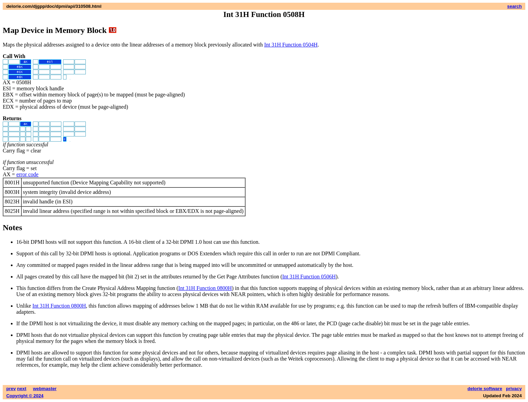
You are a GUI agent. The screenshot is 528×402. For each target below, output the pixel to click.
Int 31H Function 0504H (291, 45)
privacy (514, 388)
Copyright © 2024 (24, 395)
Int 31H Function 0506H (309, 276)
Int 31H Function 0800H (205, 288)
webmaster (45, 388)
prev (11, 388)
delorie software (485, 388)
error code (27, 174)
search (514, 6)
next (21, 388)
